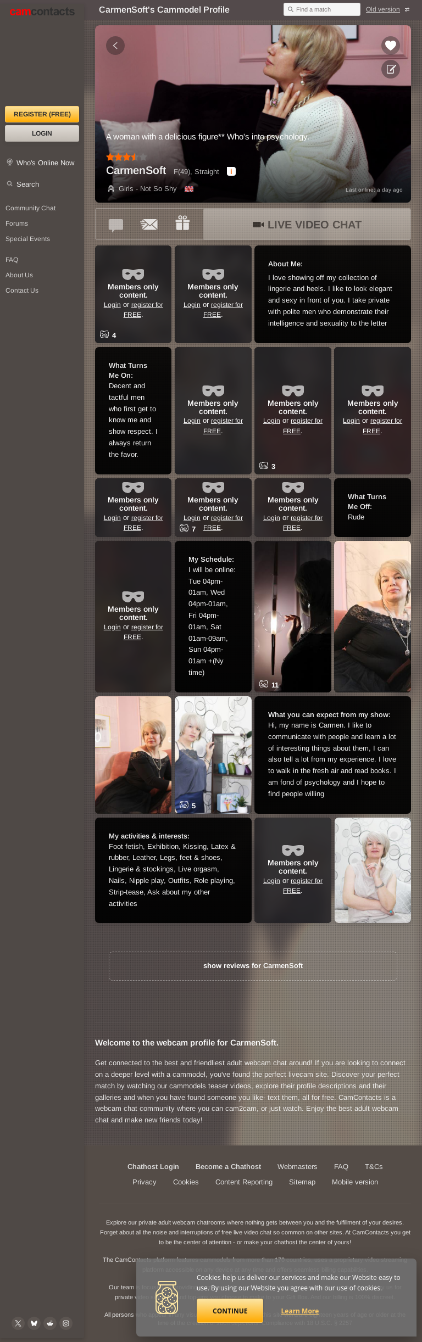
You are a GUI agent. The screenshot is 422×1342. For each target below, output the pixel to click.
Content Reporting (244, 1182)
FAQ (341, 1166)
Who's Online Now (45, 163)
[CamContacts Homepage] (42, 55)
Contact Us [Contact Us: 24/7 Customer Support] (21, 290)
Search (27, 184)
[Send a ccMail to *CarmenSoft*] (149, 224)
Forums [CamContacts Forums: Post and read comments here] (16, 223)
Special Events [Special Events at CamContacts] (27, 239)
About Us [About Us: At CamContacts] (19, 275)
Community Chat (30, 208)
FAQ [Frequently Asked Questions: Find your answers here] (11, 260)
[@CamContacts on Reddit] (50, 1323)
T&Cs (374, 1166)
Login (42, 133)
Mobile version (355, 1182)
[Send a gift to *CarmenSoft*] (182, 224)
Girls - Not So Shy (141, 188)
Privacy (144, 1182)
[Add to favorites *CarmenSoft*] (390, 45)
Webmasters (297, 1166)
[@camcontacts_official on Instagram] (66, 1323)
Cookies (186, 1182)
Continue (230, 1311)
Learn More (300, 1311)
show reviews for (253, 965)
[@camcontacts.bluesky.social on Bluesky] (34, 1323)
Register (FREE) (42, 114)
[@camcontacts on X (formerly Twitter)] (18, 1323)
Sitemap (302, 1182)
